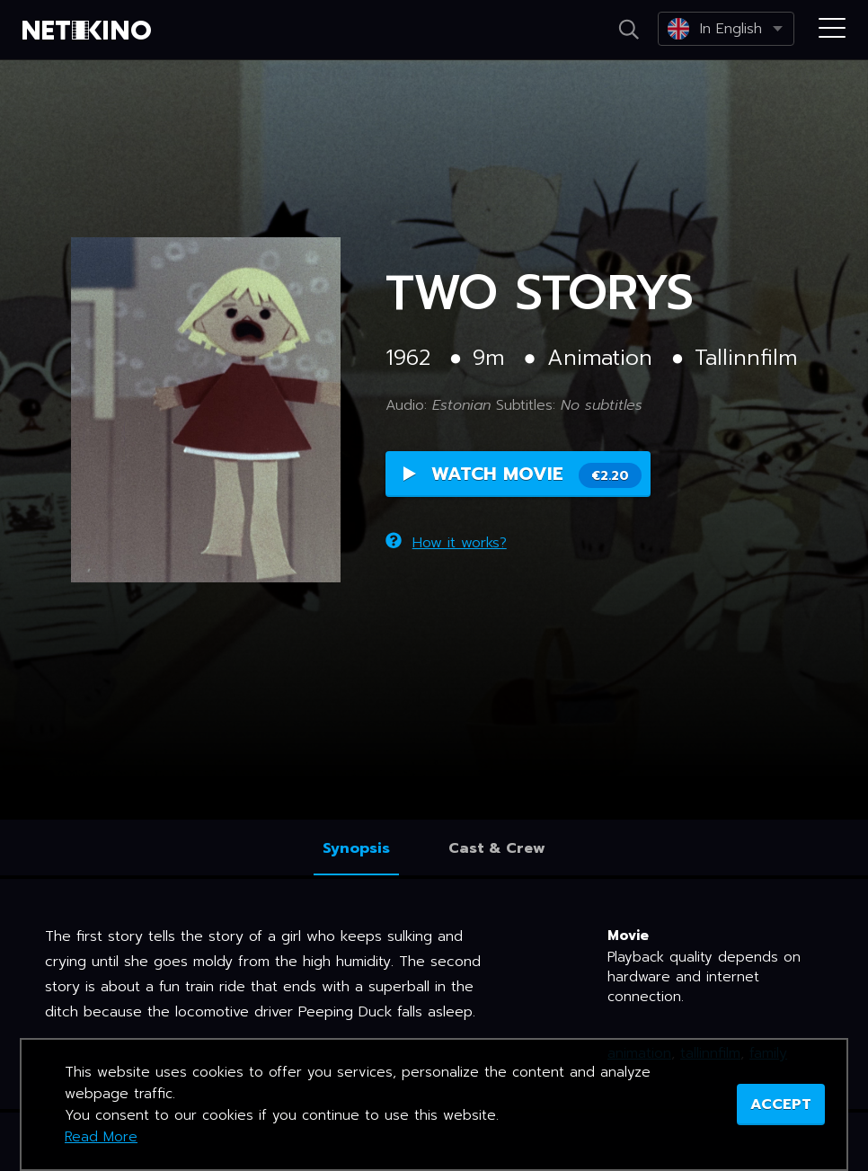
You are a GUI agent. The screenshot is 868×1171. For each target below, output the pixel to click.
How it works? (446, 543)
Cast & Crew (496, 848)
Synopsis (356, 848)
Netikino (90, 30)
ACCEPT (780, 1104)
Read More (101, 1137)
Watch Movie (522, 474)
